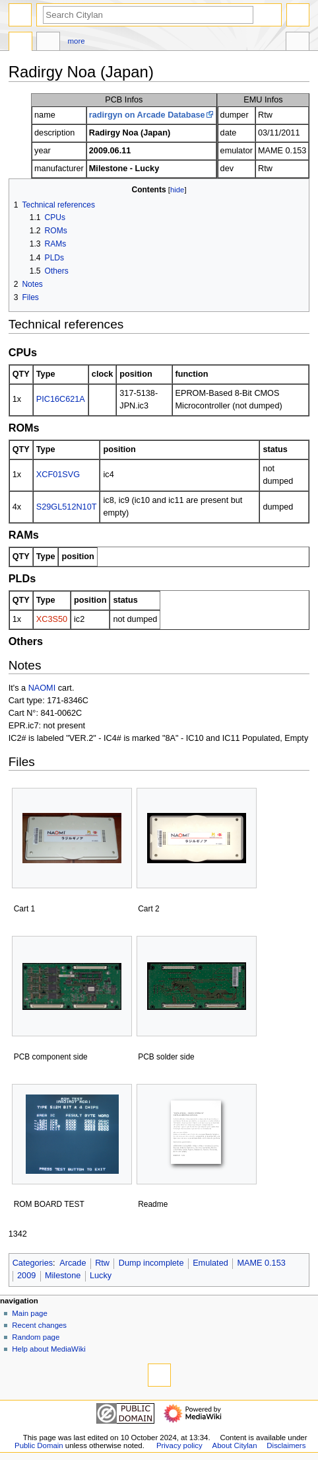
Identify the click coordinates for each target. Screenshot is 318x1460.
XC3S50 (51, 619)
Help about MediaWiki (48, 1349)
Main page (30, 1313)
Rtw (102, 1263)
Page (20, 43)
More (76, 41)
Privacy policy (179, 1445)
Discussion (48, 43)
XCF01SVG (58, 474)
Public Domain (39, 1445)
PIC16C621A (60, 399)
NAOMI (42, 688)
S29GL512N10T (66, 507)
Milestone (62, 1275)
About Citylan (234, 1445)
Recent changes (39, 1325)
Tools (297, 43)
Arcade (72, 1263)
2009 (26, 1275)
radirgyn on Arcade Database (147, 115)
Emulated (210, 1263)
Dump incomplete (151, 1263)
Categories (33, 1263)
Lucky (100, 1275)
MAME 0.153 (261, 1263)
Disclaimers (286, 1445)
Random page (35, 1337)
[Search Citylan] (148, 15)
